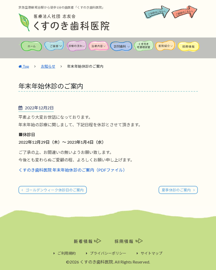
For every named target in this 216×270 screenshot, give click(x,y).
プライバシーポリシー (108, 253)
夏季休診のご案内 (176, 189)
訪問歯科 (121, 48)
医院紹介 (166, 48)
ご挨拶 (54, 48)
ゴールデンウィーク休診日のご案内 (54, 189)
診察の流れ (77, 48)
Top (23, 66)
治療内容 (99, 48)
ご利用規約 (66, 253)
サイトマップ (151, 253)
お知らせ (48, 66)
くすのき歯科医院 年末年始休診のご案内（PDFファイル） (72, 169)
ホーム (30, 48)
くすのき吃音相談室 (144, 48)
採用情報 (188, 48)
